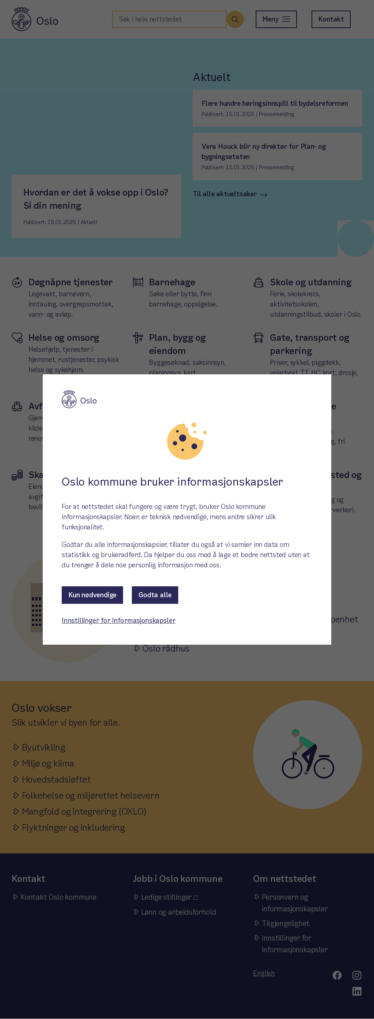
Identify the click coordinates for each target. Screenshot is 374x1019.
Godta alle (155, 594)
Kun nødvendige (92, 594)
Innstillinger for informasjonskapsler (119, 620)
